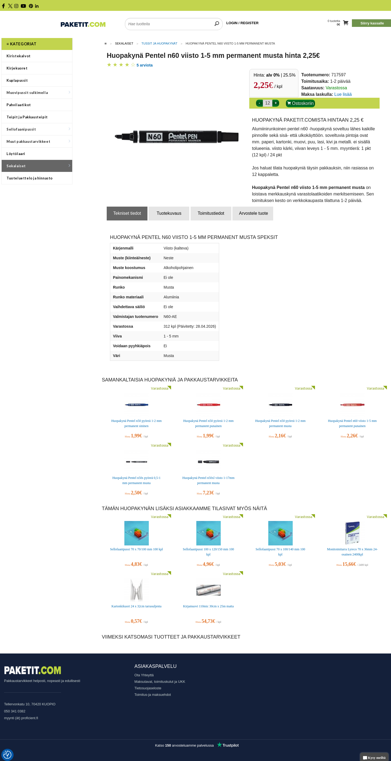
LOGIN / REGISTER (242, 23)
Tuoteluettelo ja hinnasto (30, 178)
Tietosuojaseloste (147, 688)
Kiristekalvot (19, 56)
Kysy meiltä (374, 758)
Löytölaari (16, 153)
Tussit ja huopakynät (159, 43)
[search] (217, 20)
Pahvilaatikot (19, 105)
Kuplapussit (17, 80)
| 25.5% (280, 75)
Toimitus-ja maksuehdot (152, 695)
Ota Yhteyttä (144, 675)
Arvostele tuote (253, 213)
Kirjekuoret (17, 68)
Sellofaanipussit (38, 129)
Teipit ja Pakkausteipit (27, 117)
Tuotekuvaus (169, 213)
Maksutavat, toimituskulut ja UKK (159, 682)
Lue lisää (343, 94)
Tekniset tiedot (127, 213)
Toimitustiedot (211, 213)
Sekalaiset (38, 166)
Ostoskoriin (300, 103)
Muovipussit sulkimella (38, 92)
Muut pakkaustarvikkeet (38, 141)
